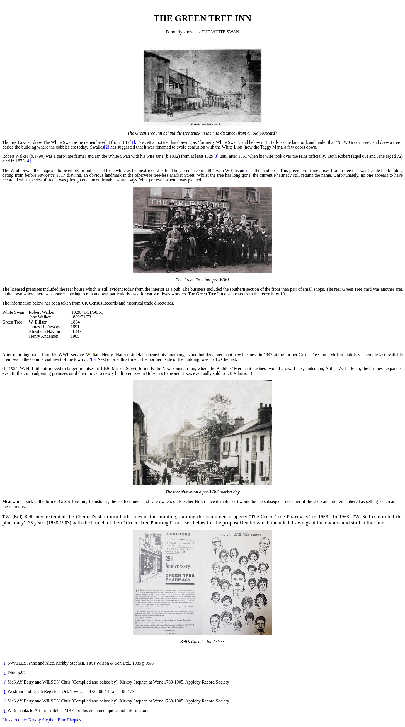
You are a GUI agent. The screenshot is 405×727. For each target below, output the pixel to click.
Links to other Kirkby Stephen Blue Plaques (41, 720)
